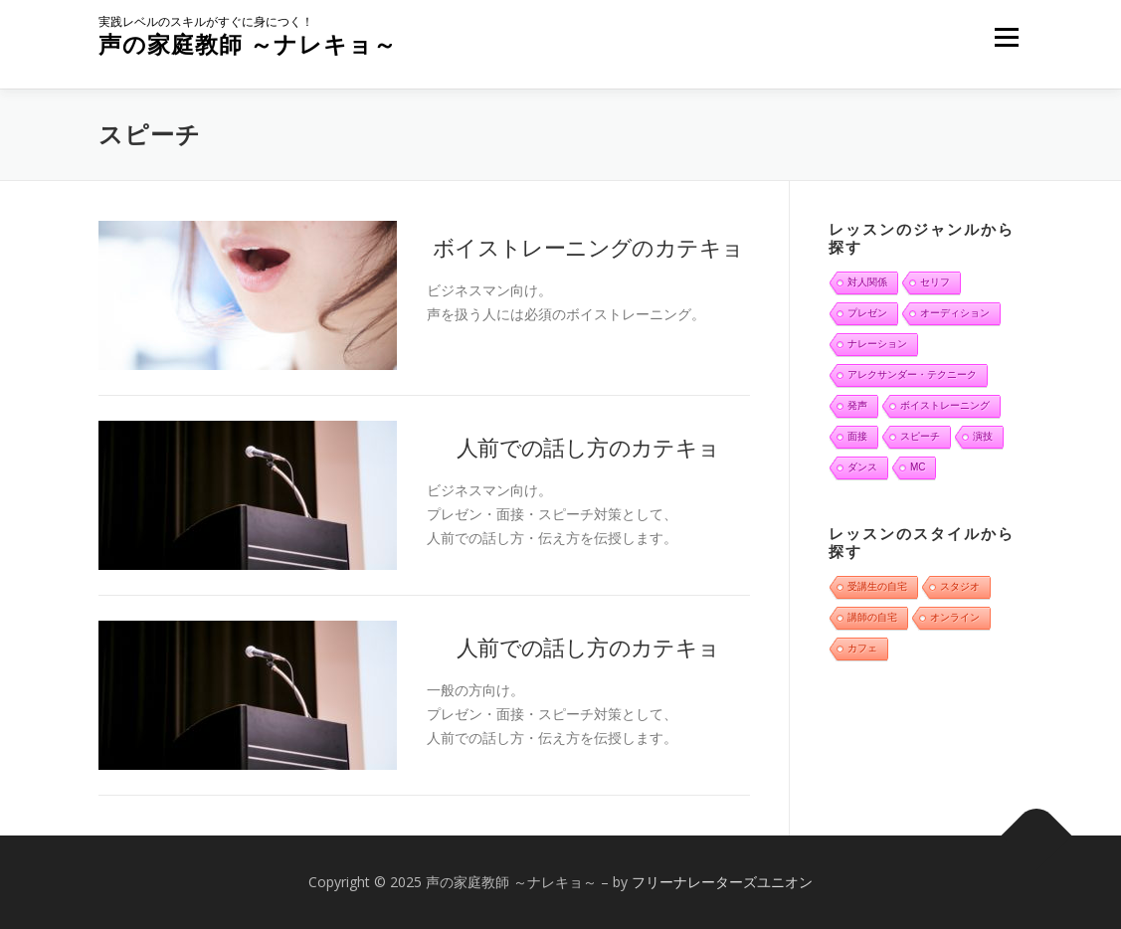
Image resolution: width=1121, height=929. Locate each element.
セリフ (935, 282)
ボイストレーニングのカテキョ (588, 247)
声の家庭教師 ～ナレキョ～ (247, 44)
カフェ (862, 648)
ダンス (862, 467)
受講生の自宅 (877, 586)
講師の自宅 (872, 617)
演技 (983, 436)
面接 (857, 436)
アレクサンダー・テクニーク (912, 374)
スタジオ (960, 586)
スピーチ (920, 436)
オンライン (955, 617)
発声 (857, 405)
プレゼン (867, 312)
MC (918, 467)
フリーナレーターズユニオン (722, 881)
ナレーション (877, 343)
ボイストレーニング (945, 405)
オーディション (955, 312)
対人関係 (867, 282)
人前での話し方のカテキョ (588, 447)
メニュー (1006, 37)
